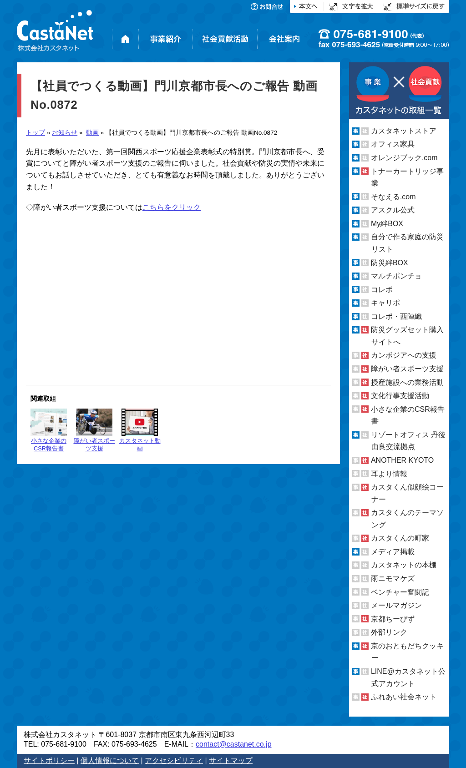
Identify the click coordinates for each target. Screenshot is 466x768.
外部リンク (389, 632)
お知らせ (64, 132)
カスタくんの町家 (400, 538)
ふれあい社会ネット (403, 697)
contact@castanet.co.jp (234, 744)
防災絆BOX (389, 262)
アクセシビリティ (174, 760)
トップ (35, 132)
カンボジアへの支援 (403, 355)
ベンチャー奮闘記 (400, 592)
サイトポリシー (49, 760)
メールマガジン (396, 605)
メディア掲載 (393, 552)
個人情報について (110, 760)
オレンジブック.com (404, 158)
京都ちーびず (393, 619)
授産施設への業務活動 (407, 382)
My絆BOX (387, 223)
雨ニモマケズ (393, 578)
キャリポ (385, 303)
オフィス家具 (393, 144)
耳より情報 (389, 473)
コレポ (382, 289)
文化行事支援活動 (400, 395)
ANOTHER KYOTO (402, 460)
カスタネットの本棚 (403, 565)
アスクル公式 (393, 210)
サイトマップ (231, 760)
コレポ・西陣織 (396, 316)
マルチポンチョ (396, 276)
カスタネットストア (403, 131)
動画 (92, 132)
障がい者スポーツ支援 (94, 430)
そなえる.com (393, 197)
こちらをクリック (171, 207)
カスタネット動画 (140, 430)
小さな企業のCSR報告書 (48, 430)
